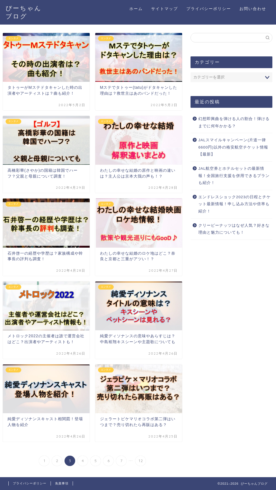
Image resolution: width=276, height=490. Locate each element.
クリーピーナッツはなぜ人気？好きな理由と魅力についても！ (234, 229)
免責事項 (61, 483)
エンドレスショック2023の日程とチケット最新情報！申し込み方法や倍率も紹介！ (234, 204)
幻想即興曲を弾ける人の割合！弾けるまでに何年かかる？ (234, 122)
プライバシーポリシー (208, 8)
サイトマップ (164, 8)
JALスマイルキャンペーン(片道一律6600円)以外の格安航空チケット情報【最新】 (233, 147)
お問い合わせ (252, 8)
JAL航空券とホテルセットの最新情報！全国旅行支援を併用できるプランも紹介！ (234, 175)
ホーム (136, 8)
